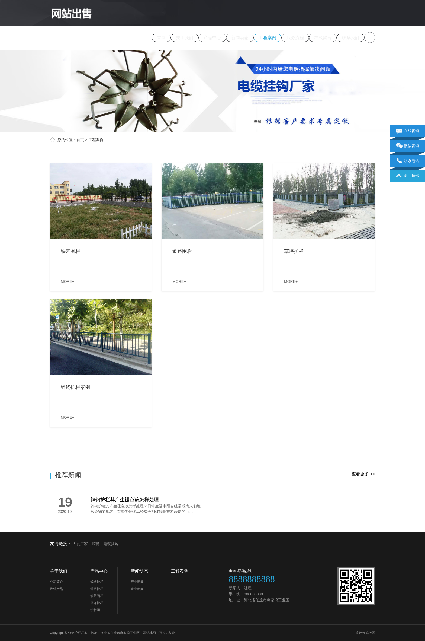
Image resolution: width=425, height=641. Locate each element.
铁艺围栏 (96, 596)
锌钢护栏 (96, 582)
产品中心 (212, 37)
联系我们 (350, 37)
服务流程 (295, 37)
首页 (161, 37)
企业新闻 (137, 589)
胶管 (95, 544)
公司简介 (56, 582)
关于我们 (184, 37)
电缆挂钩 (110, 544)
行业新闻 (137, 582)
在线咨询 (407, 131)
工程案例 (267, 37)
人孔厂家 (80, 544)
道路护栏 (96, 589)
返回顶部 (407, 176)
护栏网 (95, 610)
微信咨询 (407, 146)
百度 (162, 633)
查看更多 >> (363, 474)
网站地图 (149, 633)
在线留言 (322, 37)
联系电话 (407, 161)
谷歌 (171, 633)
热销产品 (56, 589)
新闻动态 (240, 37)
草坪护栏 (96, 603)
